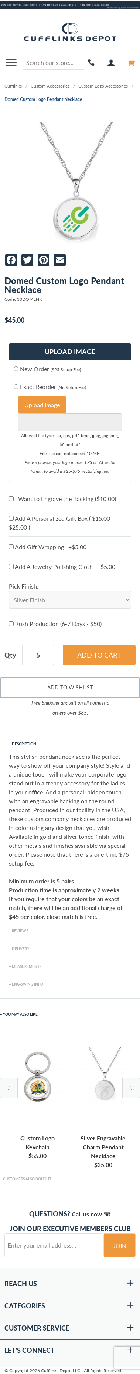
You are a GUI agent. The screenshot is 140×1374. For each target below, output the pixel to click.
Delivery (20, 948)
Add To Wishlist (70, 687)
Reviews (20, 931)
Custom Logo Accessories (103, 86)
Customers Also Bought (27, 1179)
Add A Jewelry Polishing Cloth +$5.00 (62, 566)
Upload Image (42, 404)
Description (24, 744)
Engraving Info (27, 984)
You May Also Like (20, 1014)
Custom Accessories (50, 86)
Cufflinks (13, 86)
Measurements (26, 966)
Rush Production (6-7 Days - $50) (55, 623)
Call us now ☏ (91, 1214)
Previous (9, 1088)
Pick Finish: (23, 586)
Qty (10, 655)
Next (131, 1088)
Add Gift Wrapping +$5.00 (47, 546)
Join (119, 1245)
